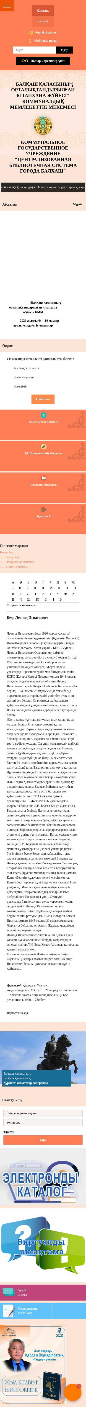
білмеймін (21, 386)
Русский (42, 21)
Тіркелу (8, 1131)
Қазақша (43, 10)
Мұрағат (78, 204)
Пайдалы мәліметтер (20, 562)
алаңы (52, 1292)
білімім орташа (24, 377)
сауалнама (52, 1310)
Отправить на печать (21, 605)
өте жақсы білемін (26, 368)
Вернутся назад (17, 1013)
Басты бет (6, 552)
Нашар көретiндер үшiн (48, 61)
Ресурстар (12, 557)
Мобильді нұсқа (45, 40)
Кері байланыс (45, 32)
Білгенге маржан (17, 566)
